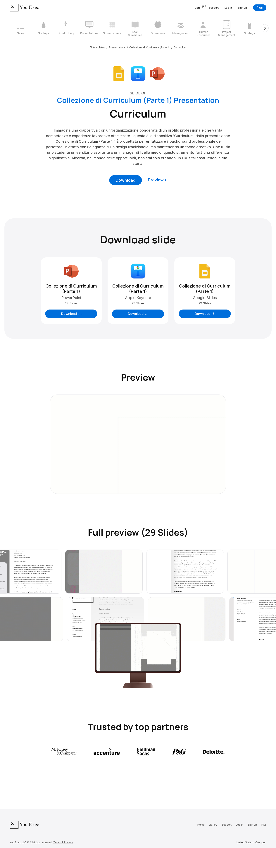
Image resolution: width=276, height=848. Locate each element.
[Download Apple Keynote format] (138, 73)
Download (125, 180)
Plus (260, 7)
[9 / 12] (204, 28)
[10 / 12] (226, 28)
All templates (97, 47)
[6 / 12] (135, 28)
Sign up (242, 7)
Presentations (117, 47)
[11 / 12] (249, 28)
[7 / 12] (158, 28)
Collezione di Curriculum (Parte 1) (149, 47)
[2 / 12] (43, 28)
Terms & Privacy (63, 842)
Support (214, 7)
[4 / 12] (89, 28)
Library (213, 824)
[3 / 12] (66, 28)
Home (201, 824)
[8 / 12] (181, 28)
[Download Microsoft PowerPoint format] (157, 73)
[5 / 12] (112, 28)
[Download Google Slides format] (119, 73)
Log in (228, 7)
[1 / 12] (21, 28)
